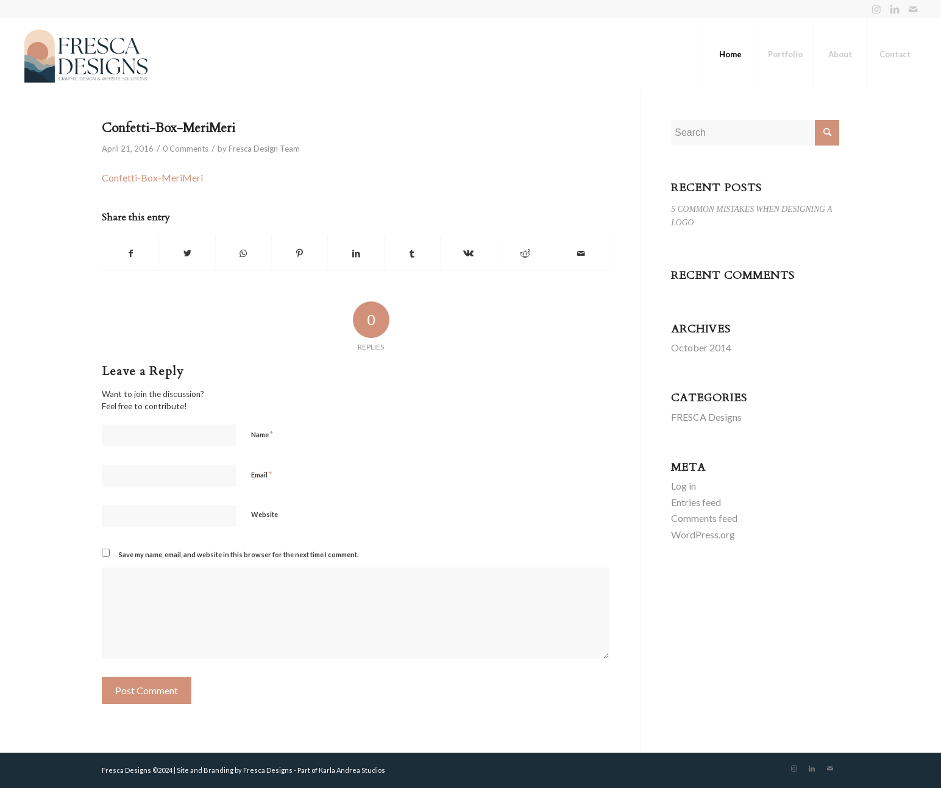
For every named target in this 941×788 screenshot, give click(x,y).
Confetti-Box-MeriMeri (168, 128)
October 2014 (701, 347)
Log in (683, 485)
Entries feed (696, 502)
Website (264, 514)
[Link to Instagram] (876, 9)
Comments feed (704, 518)
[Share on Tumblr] (412, 253)
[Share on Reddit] (525, 253)
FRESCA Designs (706, 417)
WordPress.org (703, 534)
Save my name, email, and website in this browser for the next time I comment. (238, 554)
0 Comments (185, 148)
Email (261, 474)
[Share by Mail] (581, 253)
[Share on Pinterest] (299, 253)
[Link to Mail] (913, 9)
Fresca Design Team (264, 148)
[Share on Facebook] (130, 253)
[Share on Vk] (468, 253)
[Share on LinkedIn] (355, 253)
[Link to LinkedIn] (894, 9)
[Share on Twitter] (187, 253)
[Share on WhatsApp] (243, 253)
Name (262, 434)
